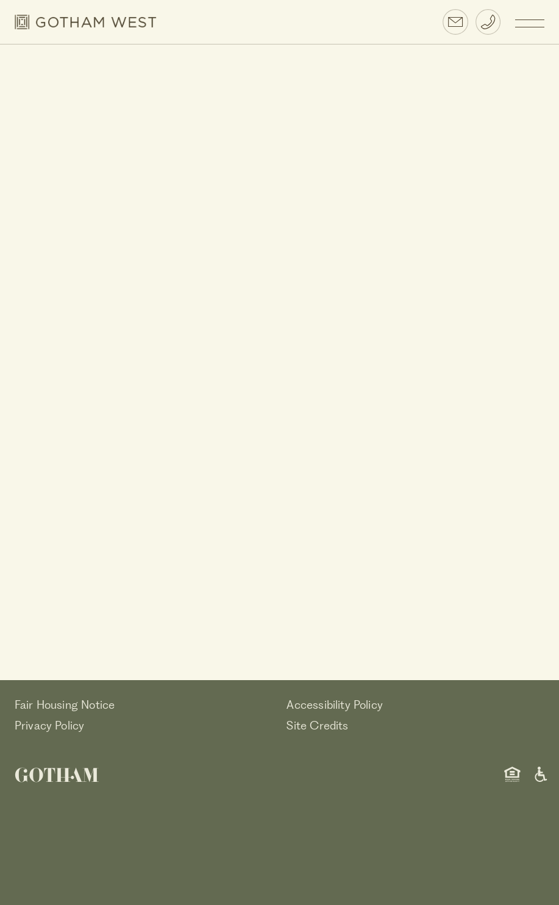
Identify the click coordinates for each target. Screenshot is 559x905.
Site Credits (317, 726)
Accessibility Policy (335, 705)
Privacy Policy (50, 726)
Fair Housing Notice (65, 705)
